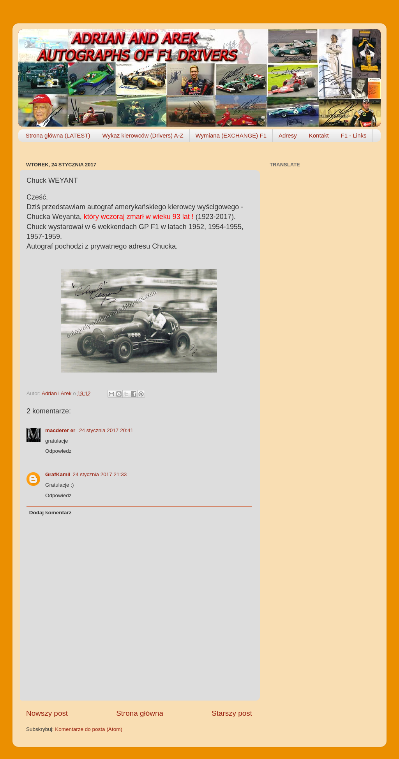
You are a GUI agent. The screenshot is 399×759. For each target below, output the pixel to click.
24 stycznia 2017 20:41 (106, 430)
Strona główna (139, 713)
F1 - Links (354, 135)
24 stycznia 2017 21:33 (100, 474)
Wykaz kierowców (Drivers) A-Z (142, 135)
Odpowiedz (58, 451)
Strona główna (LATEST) (58, 135)
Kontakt (319, 135)
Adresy (288, 135)
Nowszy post (47, 713)
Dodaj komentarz (50, 512)
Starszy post (232, 713)
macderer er (61, 430)
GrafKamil (58, 474)
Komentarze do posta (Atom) (88, 729)
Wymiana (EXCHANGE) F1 (231, 135)
